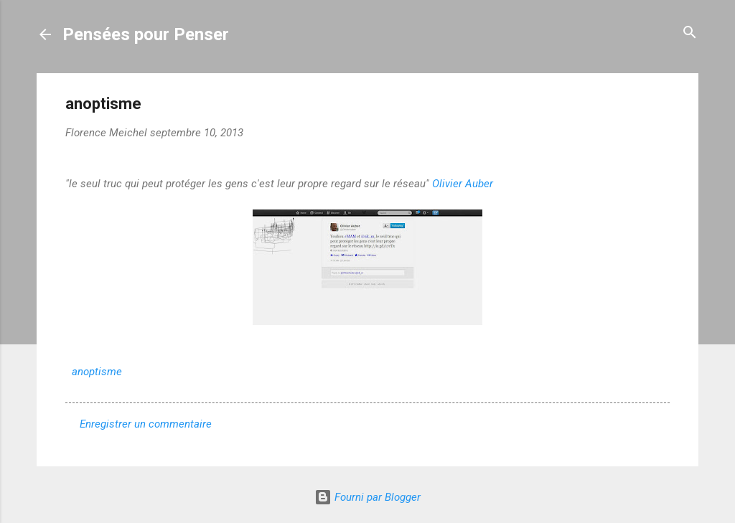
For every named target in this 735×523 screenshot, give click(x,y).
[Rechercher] (689, 33)
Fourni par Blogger (367, 497)
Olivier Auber (462, 183)
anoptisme (97, 371)
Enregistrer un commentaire (146, 424)
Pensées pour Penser (145, 34)
